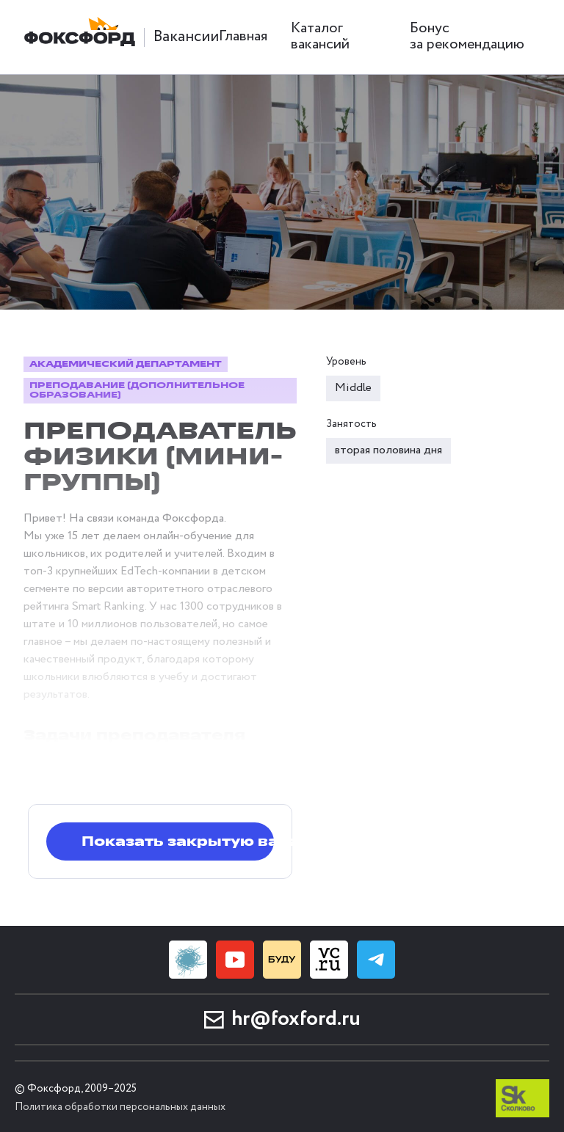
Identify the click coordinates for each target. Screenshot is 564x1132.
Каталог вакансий (320, 36)
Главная (243, 36)
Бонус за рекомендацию (467, 36)
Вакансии (186, 37)
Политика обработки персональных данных (120, 1107)
